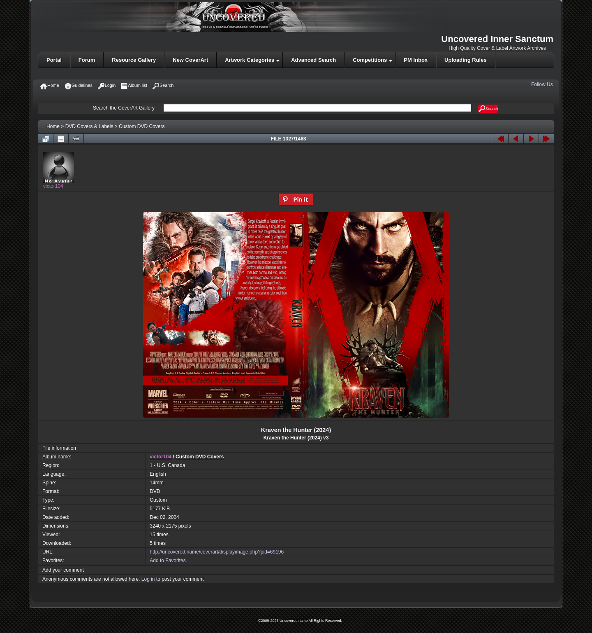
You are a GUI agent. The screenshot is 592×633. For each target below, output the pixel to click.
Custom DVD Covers (141, 126)
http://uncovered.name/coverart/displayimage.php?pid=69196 (217, 552)
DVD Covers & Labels (89, 126)
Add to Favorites (167, 560)
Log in (148, 579)
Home (53, 126)
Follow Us (542, 84)
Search (488, 108)
